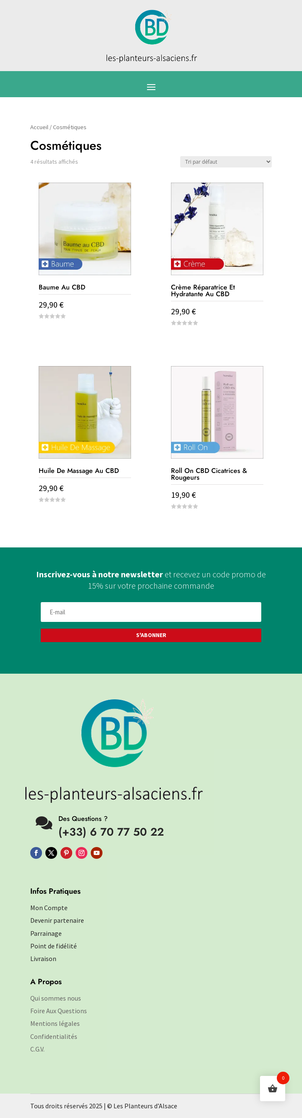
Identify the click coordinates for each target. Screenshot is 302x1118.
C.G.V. (37, 1049)
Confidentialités (53, 1036)
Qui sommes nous (55, 998)
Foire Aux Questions (58, 1010)
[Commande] (226, 161)
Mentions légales (55, 1023)
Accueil (39, 127)
